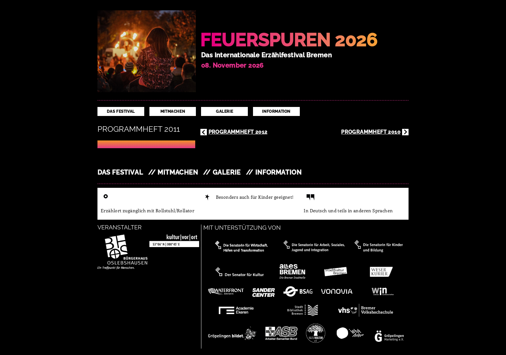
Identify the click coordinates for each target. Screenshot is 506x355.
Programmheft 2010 (370, 132)
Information (276, 111)
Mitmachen (172, 111)
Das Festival (121, 111)
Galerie (224, 111)
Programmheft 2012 (238, 132)
